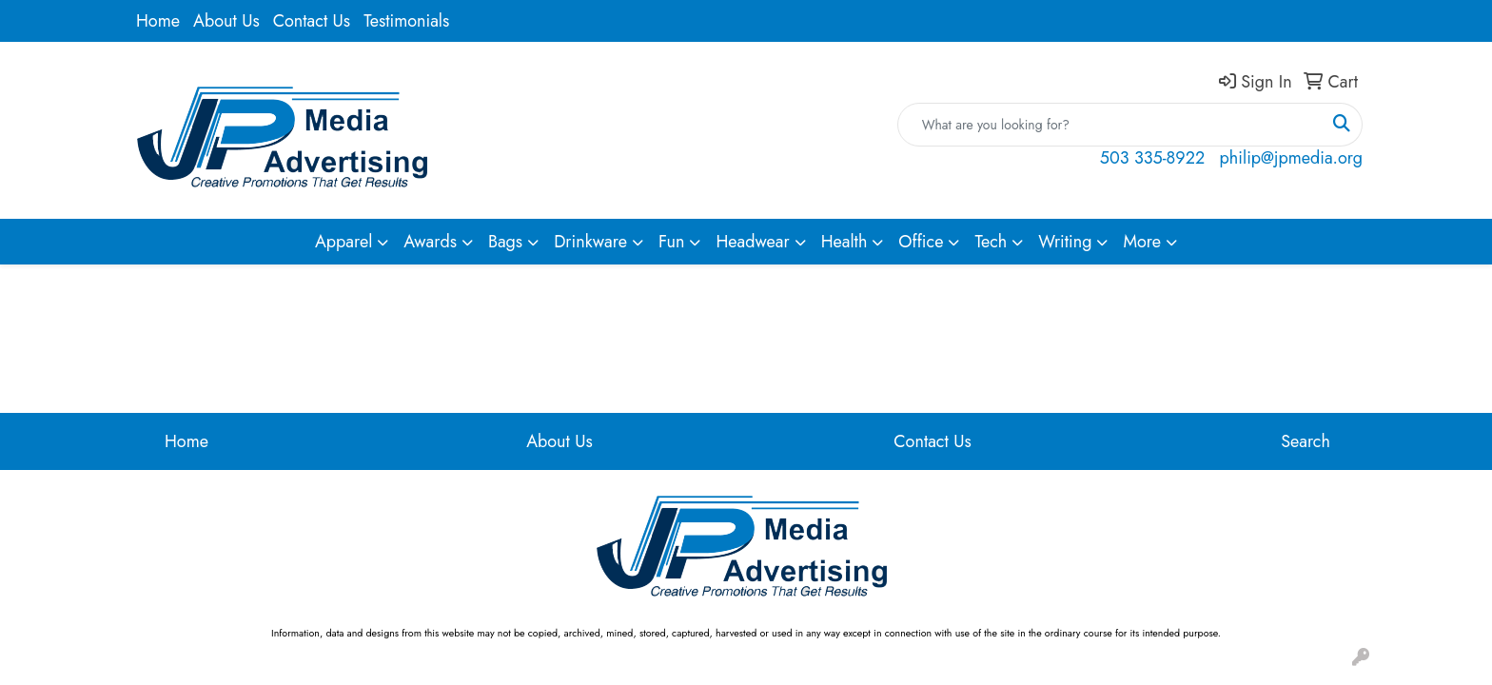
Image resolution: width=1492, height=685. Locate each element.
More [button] (1142, 241)
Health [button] (844, 241)
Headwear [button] (752, 241)
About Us (226, 21)
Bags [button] (505, 241)
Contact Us (311, 21)
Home (158, 21)
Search (1305, 441)
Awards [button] (430, 241)
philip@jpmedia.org (1291, 158)
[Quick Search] (1110, 125)
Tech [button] (990, 241)
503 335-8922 (1152, 158)
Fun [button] (671, 241)
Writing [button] (1064, 241)
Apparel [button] (343, 241)
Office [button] (920, 241)
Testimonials (406, 21)
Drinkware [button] (590, 241)
